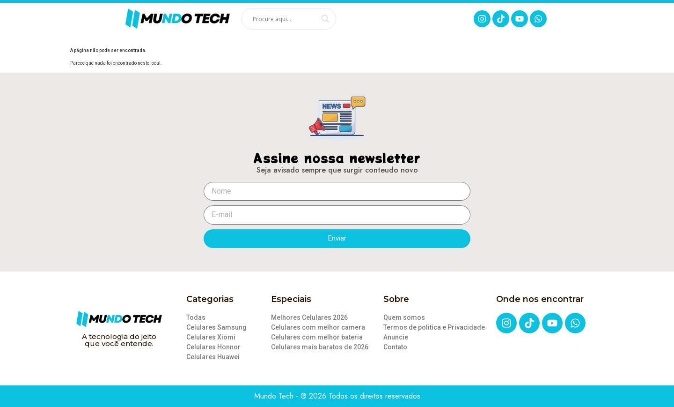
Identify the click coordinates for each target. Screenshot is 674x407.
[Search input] (284, 18)
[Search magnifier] (325, 18)
